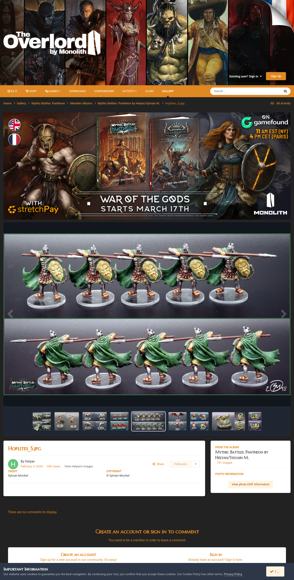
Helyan (30, 461)
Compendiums (104, 91)
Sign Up (276, 76)
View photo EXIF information (251, 484)
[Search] (233, 91)
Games (53, 91)
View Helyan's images (79, 466)
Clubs (149, 91)
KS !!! (12, 91)
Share (158, 464)
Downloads (77, 91)
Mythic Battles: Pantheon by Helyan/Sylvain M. (241, 454)
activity (129, 91)
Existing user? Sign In (245, 76)
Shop (31, 91)
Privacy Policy (233, 574)
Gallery (168, 93)
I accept (277, 571)
